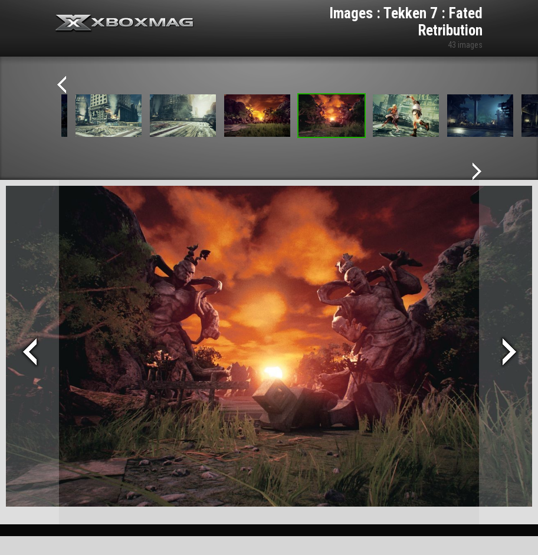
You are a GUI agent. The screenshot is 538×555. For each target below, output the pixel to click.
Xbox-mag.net (124, 23)
